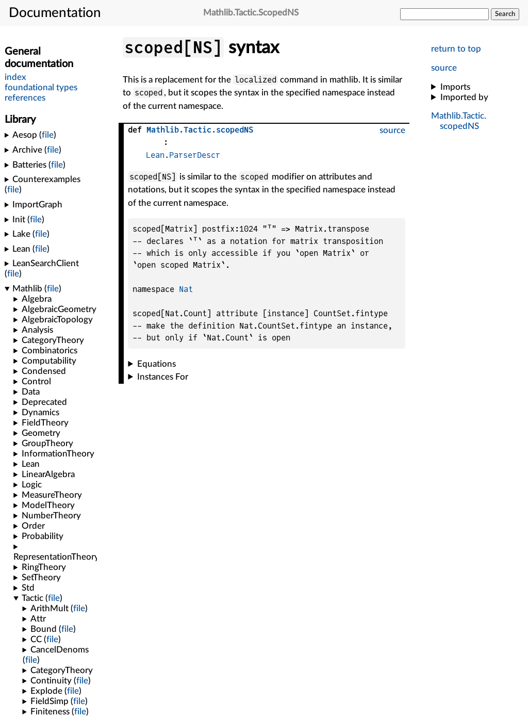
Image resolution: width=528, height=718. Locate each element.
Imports (455, 87)
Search (505, 14)
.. (199, 130)
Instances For (162, 376)
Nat (186, 290)
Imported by (464, 97)
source (444, 67)
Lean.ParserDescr (183, 155)
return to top (456, 48)
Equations (156, 364)
